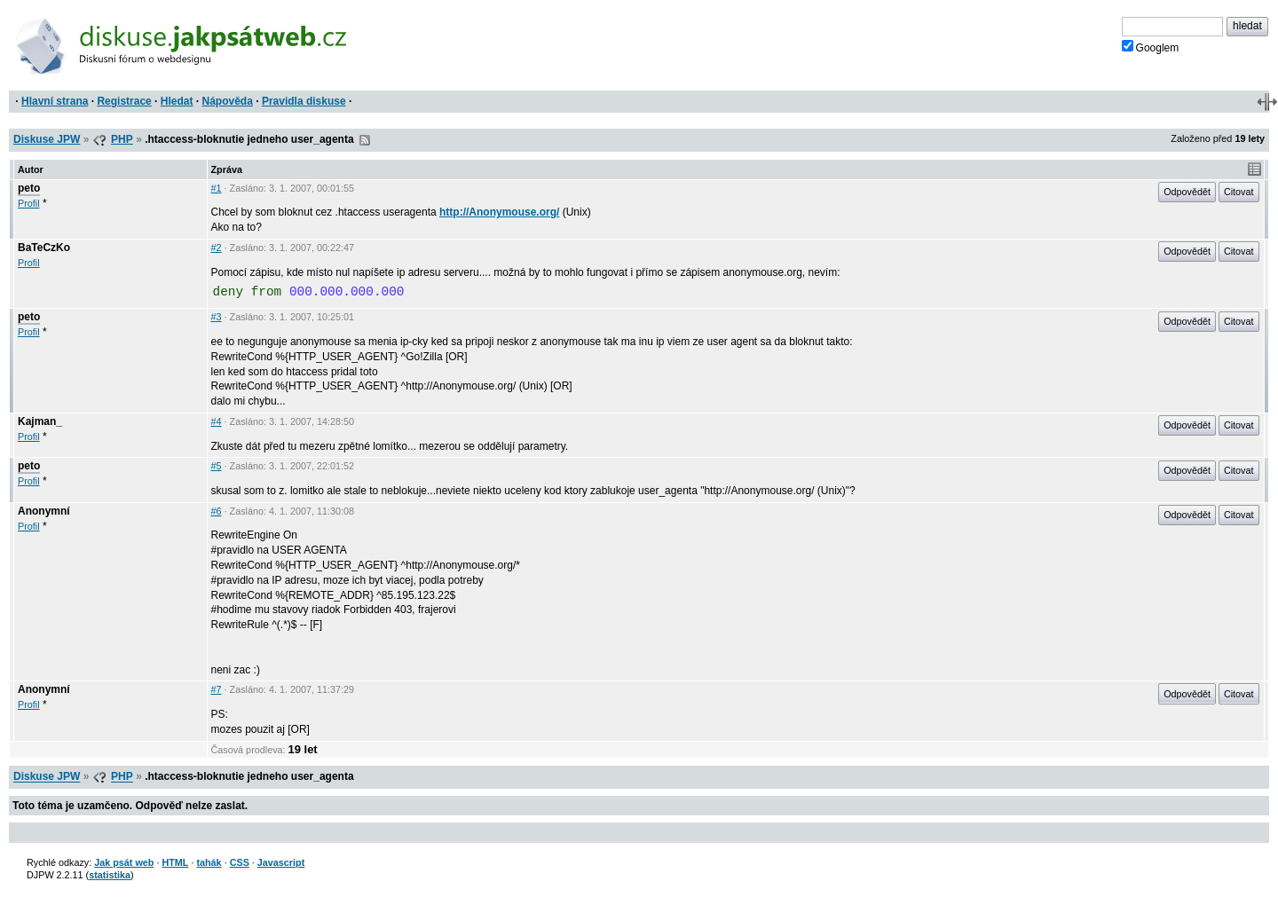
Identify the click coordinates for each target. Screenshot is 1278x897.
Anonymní (44, 511)
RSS (364, 140)
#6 (216, 511)
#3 (216, 316)
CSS (239, 862)
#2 (216, 247)
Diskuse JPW (46, 139)
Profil (29, 203)
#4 (216, 421)
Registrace (124, 101)
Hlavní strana (54, 101)
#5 (216, 465)
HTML (175, 862)
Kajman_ (40, 421)
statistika (109, 874)
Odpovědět (1187, 191)
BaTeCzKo (44, 247)
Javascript (280, 862)
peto (29, 188)
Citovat (1239, 191)
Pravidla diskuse (304, 101)
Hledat (177, 101)
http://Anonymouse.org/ (499, 212)
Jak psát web (124, 862)
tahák (208, 862)
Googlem (1150, 47)
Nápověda (227, 101)
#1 (216, 188)
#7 (216, 689)
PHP (122, 139)
